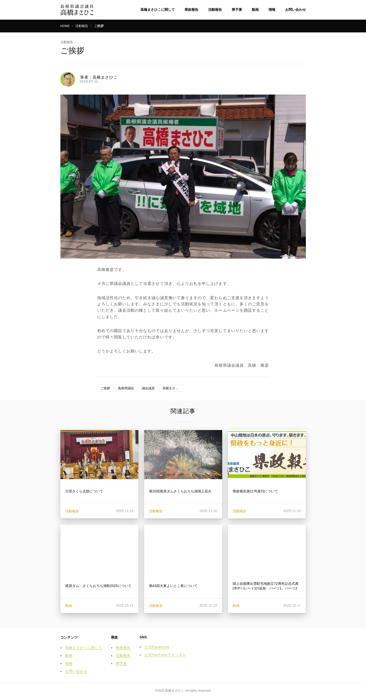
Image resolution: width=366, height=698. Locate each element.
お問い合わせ (295, 10)
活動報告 (215, 10)
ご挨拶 (105, 388)
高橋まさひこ (172, 388)
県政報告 (191, 10)
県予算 (237, 10)
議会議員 (148, 388)
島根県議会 (126, 388)
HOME (65, 26)
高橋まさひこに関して (157, 10)
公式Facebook (156, 647)
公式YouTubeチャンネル (165, 655)
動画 (255, 10)
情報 (272, 10)
